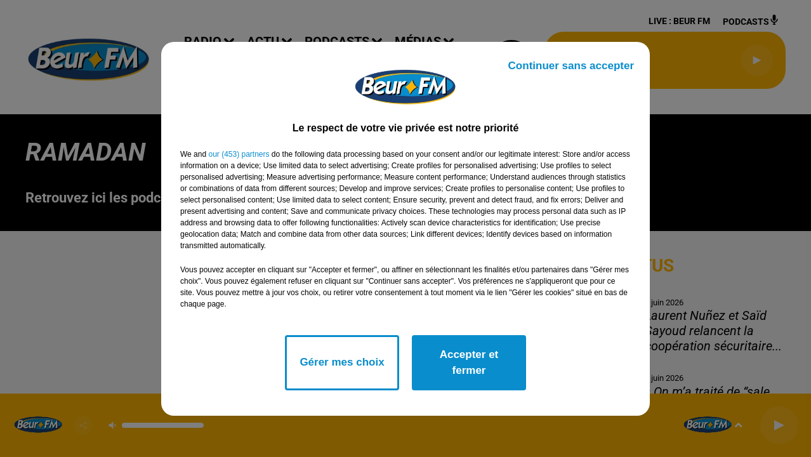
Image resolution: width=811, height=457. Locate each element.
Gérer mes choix (342, 362)
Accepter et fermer (469, 362)
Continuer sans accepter (571, 66)
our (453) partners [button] (238, 154)
